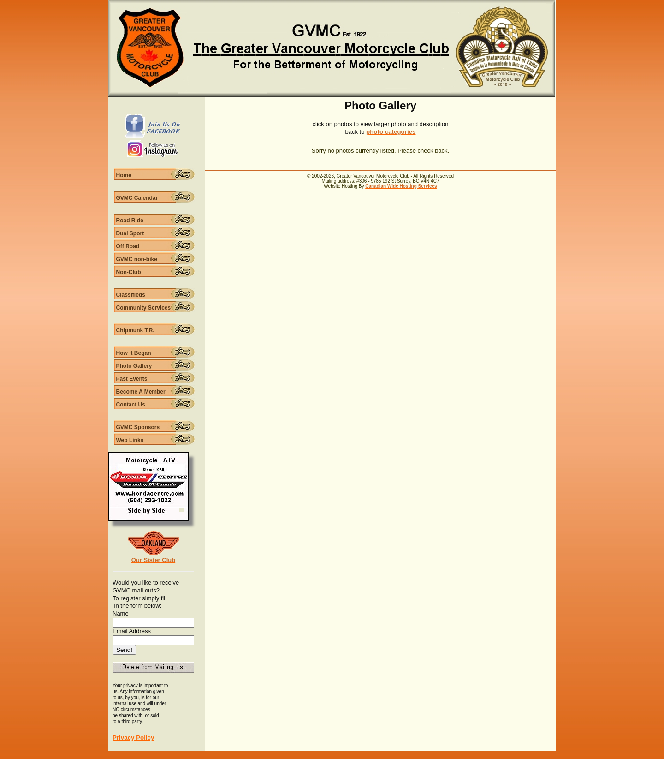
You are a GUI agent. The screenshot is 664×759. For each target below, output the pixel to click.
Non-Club (128, 272)
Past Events (132, 379)
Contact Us (130, 404)
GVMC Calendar (137, 198)
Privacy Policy (133, 737)
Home (123, 175)
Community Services (143, 308)
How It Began (133, 353)
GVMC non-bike (136, 259)
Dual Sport (130, 233)
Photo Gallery (134, 366)
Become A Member (141, 391)
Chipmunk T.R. (135, 330)
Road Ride (129, 220)
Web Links (130, 440)
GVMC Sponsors (138, 427)
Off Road (128, 246)
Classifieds (130, 295)
